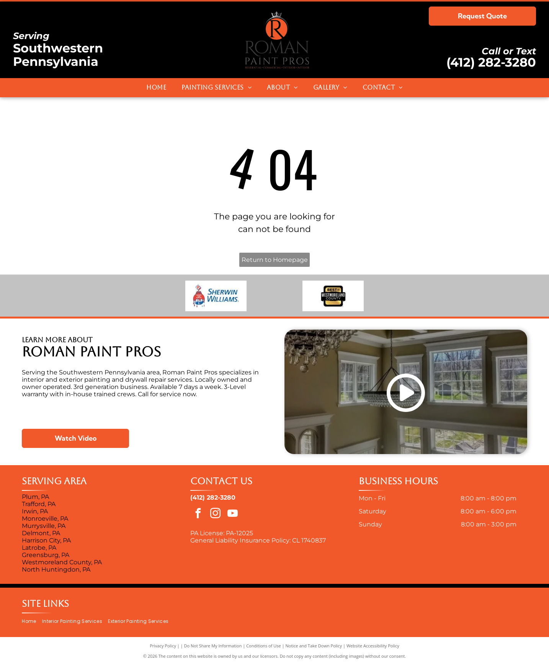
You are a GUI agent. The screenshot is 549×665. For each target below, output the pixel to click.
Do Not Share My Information (213, 646)
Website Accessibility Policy (372, 646)
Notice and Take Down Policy (314, 646)
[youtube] (232, 514)
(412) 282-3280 (491, 62)
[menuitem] (156, 87)
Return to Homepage (275, 259)
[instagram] (215, 514)
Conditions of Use (263, 646)
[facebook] (198, 514)
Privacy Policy (163, 646)
